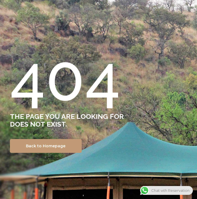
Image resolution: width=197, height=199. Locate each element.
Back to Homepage (45, 145)
